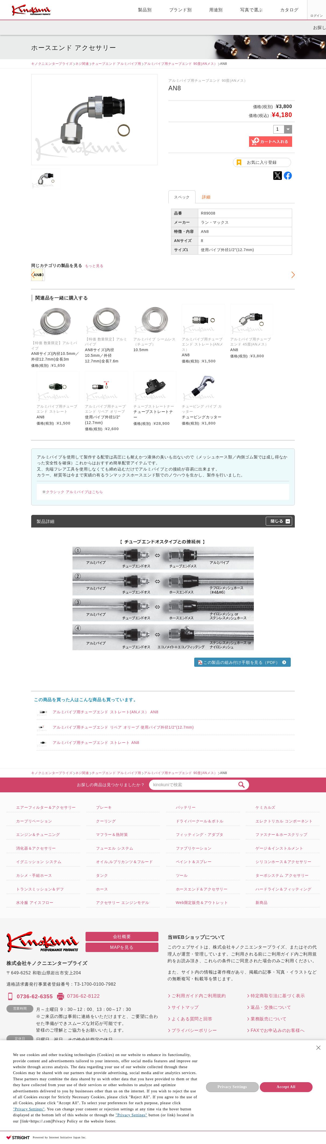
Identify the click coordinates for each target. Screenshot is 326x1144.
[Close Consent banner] (318, 1048)
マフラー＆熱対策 (112, 834)
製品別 (83, 10)
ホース (102, 889)
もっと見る (94, 266)
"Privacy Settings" (28, 1109)
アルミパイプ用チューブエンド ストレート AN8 (96, 742)
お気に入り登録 (262, 162)
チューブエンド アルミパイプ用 (116, 64)
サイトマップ (185, 1007)
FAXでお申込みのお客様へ (278, 1030)
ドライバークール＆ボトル (200, 821)
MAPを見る (121, 947)
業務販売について (269, 1019)
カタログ (227, 10)
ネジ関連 (82, 64)
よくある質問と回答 (192, 1019)
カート (318, 10)
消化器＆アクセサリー (36, 848)
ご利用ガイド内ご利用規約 (199, 995)
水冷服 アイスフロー (35, 902)
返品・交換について (271, 1007)
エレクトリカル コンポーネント (284, 821)
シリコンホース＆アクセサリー (283, 862)
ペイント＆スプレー (194, 862)
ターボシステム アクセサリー (282, 875)
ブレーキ (104, 807)
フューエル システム (114, 848)
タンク (102, 875)
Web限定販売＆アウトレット (202, 902)
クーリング (106, 821)
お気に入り (276, 15)
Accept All (286, 1087)
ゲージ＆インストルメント (279, 848)
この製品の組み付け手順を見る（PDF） (238, 662)
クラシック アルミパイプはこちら (74, 492)
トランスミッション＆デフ (40, 889)
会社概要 (122, 936)
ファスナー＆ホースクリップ (281, 834)
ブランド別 (118, 10)
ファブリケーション (194, 848)
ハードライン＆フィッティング (283, 889)
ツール (182, 875)
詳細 (206, 197)
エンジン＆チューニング (38, 834)
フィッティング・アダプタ (200, 834)
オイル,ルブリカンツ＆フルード (124, 862)
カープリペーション (34, 821)
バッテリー (186, 807)
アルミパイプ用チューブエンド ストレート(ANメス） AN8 (105, 712)
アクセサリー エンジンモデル (122, 902)
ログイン (255, 15)
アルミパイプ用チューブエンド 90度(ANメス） (180, 64)
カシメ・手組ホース (34, 875)
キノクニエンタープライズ (52, 64)
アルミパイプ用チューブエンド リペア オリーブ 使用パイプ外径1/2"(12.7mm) (123, 727)
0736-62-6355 (35, 996)
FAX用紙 (296, 15)
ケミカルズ (265, 807)
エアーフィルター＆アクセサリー (46, 807)
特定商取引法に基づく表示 (278, 995)
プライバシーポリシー (194, 1030)
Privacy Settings (232, 1087)
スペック (182, 197)
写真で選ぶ (189, 10)
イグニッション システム (38, 862)
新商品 (261, 902)
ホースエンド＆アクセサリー (202, 889)
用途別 (154, 10)
